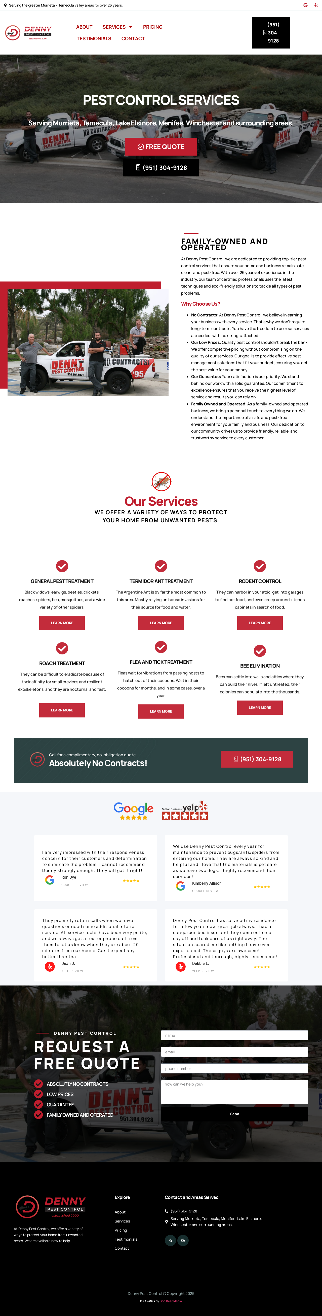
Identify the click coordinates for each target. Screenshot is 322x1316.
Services (118, 27)
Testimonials (94, 38)
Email (166, 1045)
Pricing (153, 27)
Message (169, 1078)
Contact (133, 38)
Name (166, 1028)
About (84, 27)
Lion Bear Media (170, 1301)
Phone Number (175, 1061)
